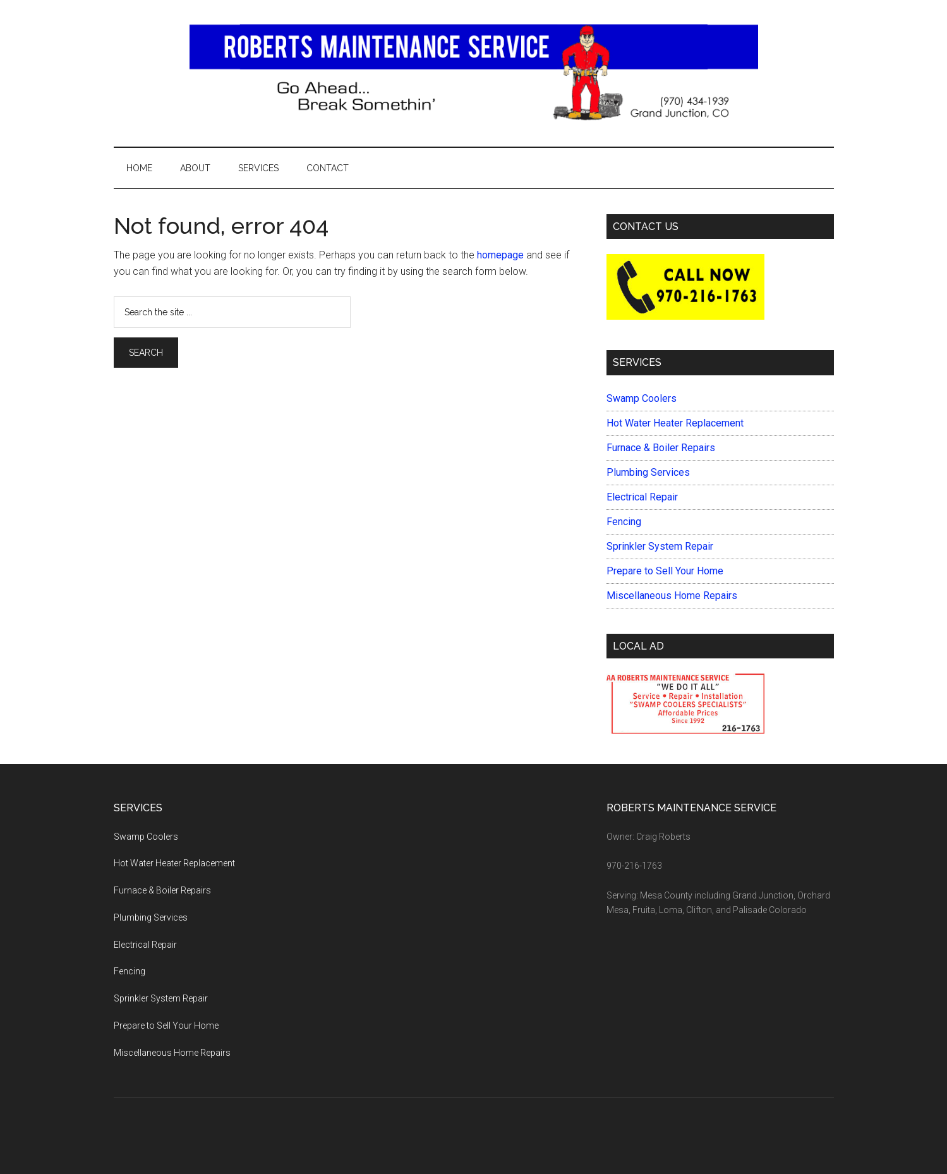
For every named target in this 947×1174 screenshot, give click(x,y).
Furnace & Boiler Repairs (660, 448)
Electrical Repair (642, 497)
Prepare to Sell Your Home (664, 571)
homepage (500, 255)
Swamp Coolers (641, 398)
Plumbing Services (648, 472)
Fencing (623, 522)
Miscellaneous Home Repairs (671, 596)
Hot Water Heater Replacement (675, 423)
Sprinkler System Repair (659, 546)
